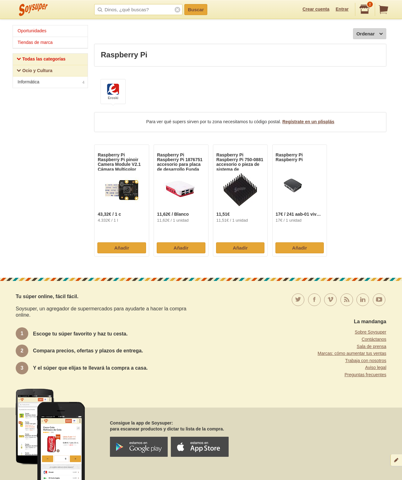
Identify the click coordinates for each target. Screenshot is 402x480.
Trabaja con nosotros (365, 360)
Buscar (196, 9)
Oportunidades (32, 30)
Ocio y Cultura (34, 71)
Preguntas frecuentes (365, 374)
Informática (51, 82)
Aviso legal (375, 367)
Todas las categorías (41, 59)
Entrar (342, 9)
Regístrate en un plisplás (308, 121)
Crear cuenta (315, 9)
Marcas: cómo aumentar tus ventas (352, 353)
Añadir (121, 248)
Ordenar (369, 34)
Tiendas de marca (35, 42)
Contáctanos (373, 339)
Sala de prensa (371, 346)
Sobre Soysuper (370, 332)
